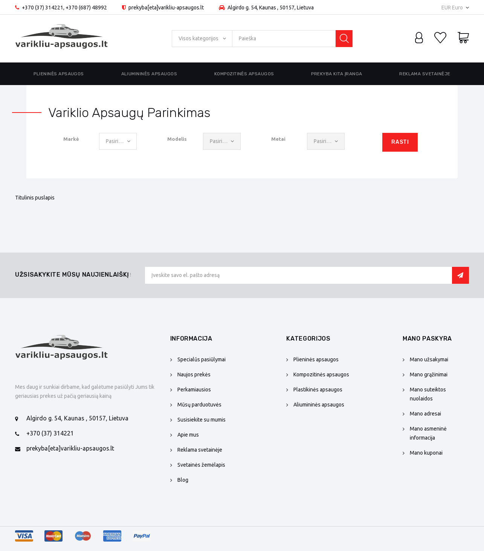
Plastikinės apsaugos (317, 390)
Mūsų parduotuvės (199, 405)
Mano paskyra (427, 338)
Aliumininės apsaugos (149, 73)
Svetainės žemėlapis (201, 465)
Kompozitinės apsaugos (244, 73)
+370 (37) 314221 (42, 8)
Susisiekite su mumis (201, 420)
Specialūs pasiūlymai (201, 359)
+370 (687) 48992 (86, 8)
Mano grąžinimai (428, 374)
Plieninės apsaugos (59, 73)
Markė (71, 139)
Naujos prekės (194, 374)
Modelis (177, 139)
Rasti (400, 142)
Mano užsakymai (429, 359)
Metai (278, 139)
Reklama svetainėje (424, 73)
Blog (182, 480)
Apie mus (188, 435)
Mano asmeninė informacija (428, 433)
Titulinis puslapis (35, 198)
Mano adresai (425, 414)
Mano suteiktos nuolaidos (428, 394)
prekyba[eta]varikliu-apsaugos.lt (70, 448)
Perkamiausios (194, 390)
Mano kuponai (426, 453)
